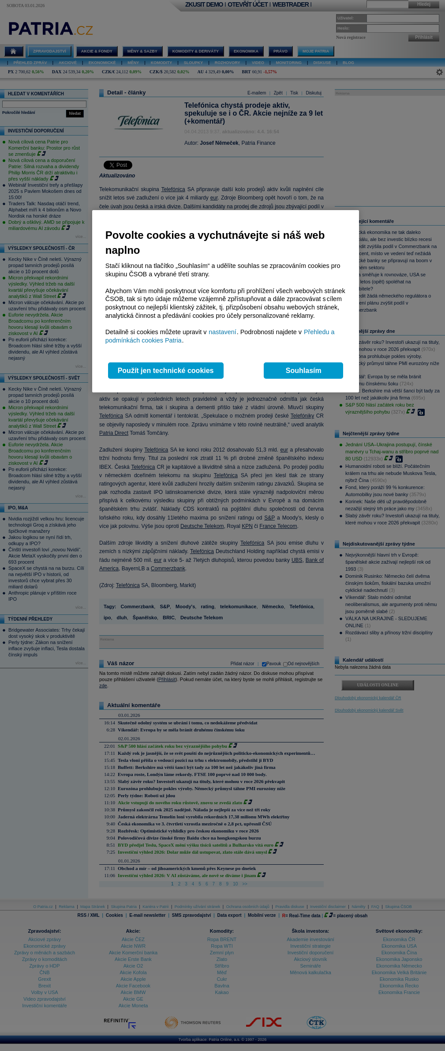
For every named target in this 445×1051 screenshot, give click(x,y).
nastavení (222, 331)
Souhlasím (304, 370)
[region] (225, 301)
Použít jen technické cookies (166, 370)
